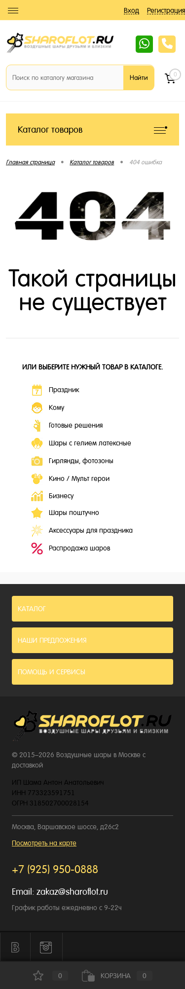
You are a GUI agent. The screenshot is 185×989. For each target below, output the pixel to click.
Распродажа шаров (70, 548)
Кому (47, 408)
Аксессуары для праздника (82, 531)
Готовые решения (67, 426)
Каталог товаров (92, 129)
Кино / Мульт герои (70, 479)
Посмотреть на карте (44, 843)
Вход (131, 10)
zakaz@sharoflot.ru (72, 891)
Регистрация (166, 10)
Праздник (55, 390)
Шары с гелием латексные (81, 443)
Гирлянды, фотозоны (72, 461)
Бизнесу (52, 496)
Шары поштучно (65, 513)
